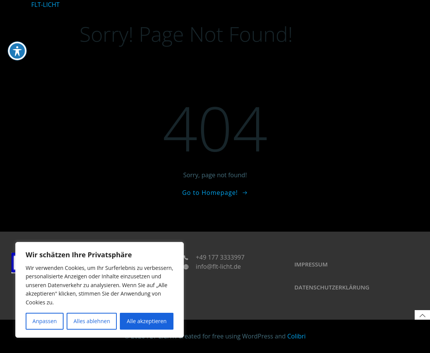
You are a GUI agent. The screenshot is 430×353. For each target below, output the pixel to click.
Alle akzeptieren (147, 321)
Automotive (224, 4)
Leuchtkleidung (305, 4)
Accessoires (382, 4)
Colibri (296, 336)
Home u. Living (263, 4)
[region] (99, 290)
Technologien (346, 4)
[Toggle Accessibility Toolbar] (17, 20)
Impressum (311, 264)
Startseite (194, 4)
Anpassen (45, 321)
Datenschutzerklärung (332, 287)
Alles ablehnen (92, 321)
